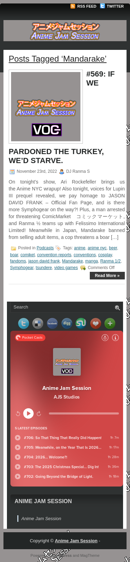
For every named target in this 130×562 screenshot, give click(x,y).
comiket (27, 254)
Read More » (107, 275)
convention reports (54, 254)
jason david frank (44, 261)
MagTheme (89, 555)
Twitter (112, 6)
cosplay (105, 254)
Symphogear (21, 267)
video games (66, 267)
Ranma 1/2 (110, 261)
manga (91, 261)
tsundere (44, 267)
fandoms (18, 261)
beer (113, 248)
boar (14, 254)
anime (80, 248)
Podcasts (45, 248)
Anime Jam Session (43, 501)
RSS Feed (83, 6)
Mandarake (72, 261)
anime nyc (97, 248)
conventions (84, 254)
